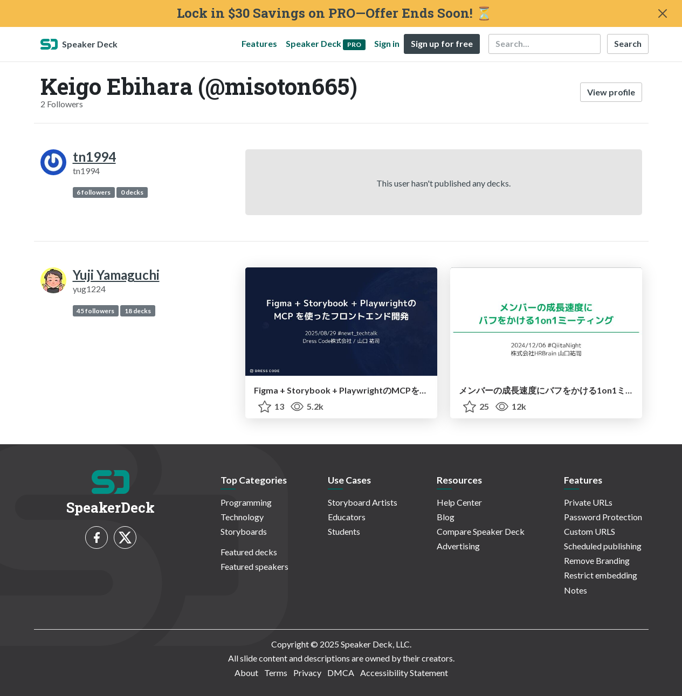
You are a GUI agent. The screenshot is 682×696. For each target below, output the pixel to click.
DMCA (340, 672)
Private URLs (588, 502)
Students (344, 531)
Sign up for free (442, 43)
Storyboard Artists (362, 502)
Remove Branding (597, 560)
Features (259, 43)
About (246, 672)
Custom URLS (589, 531)
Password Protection (603, 517)
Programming (246, 502)
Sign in (386, 43)
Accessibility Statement (404, 672)
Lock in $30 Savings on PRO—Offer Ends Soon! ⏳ (334, 13)
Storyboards (244, 531)
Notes (575, 590)
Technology (242, 517)
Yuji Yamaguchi (116, 274)
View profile (611, 92)
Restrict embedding (600, 575)
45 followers (95, 311)
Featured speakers (254, 566)
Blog (445, 517)
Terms (275, 672)
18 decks (138, 311)
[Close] (662, 13)
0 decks (132, 192)
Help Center (459, 502)
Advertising (458, 546)
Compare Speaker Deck (481, 531)
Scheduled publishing (603, 546)
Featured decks (249, 552)
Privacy (307, 672)
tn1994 (94, 156)
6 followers (94, 192)
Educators (347, 517)
